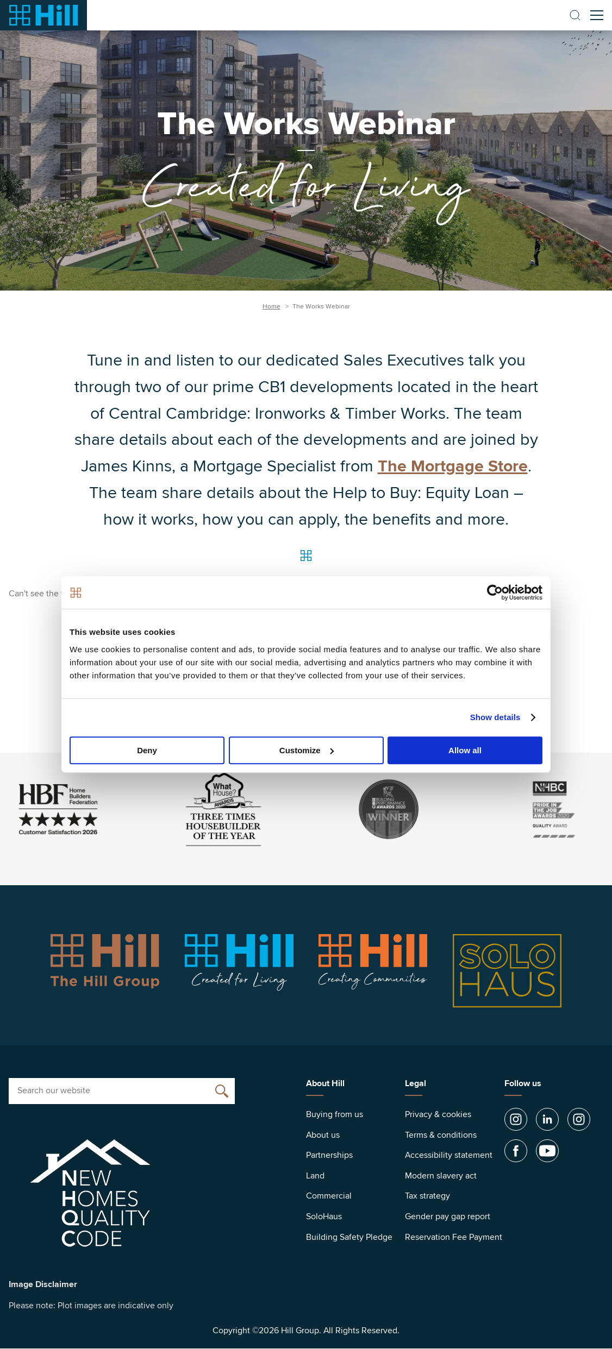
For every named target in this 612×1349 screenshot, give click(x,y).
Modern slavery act (441, 1175)
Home (271, 306)
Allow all (465, 750)
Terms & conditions (441, 1135)
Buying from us (334, 1114)
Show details (495, 717)
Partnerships (329, 1155)
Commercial (329, 1195)
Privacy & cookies (438, 1114)
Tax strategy (427, 1195)
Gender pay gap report (447, 1216)
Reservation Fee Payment (453, 1237)
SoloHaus (324, 1216)
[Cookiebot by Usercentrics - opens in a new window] (494, 592)
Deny (147, 750)
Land (315, 1175)
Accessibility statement (448, 1155)
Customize (306, 750)
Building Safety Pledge (349, 1237)
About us (323, 1135)
